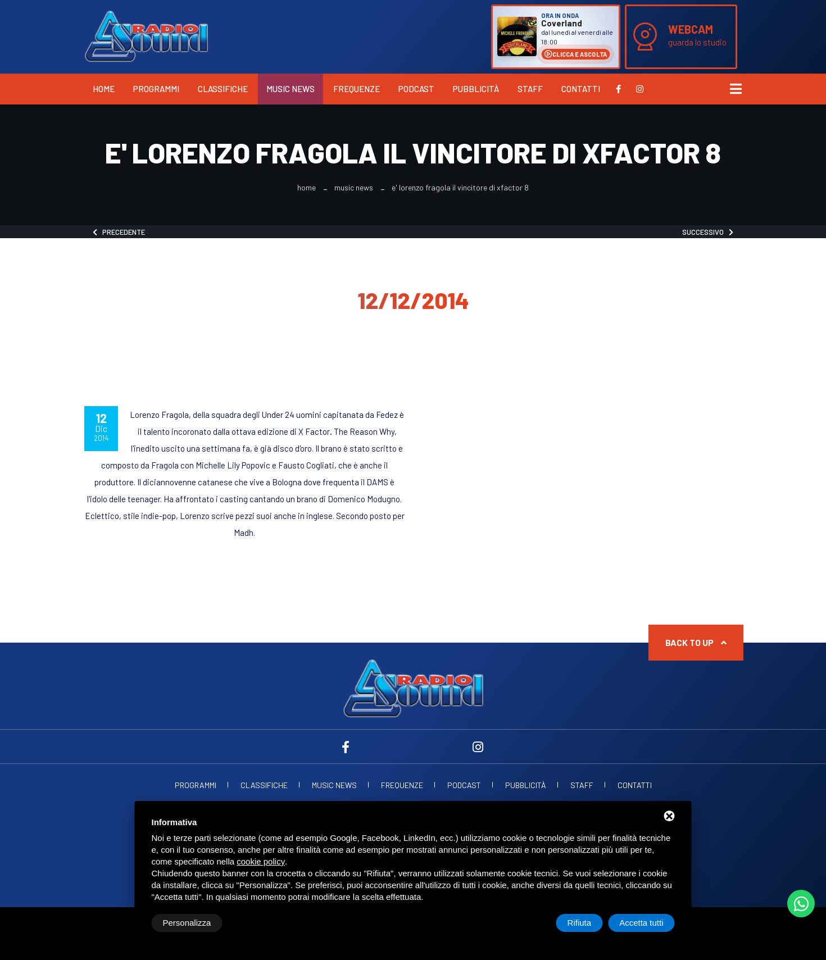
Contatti (580, 89)
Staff (530, 89)
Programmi (156, 89)
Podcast (416, 89)
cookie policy (261, 861)
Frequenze (356, 89)
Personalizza (187, 922)
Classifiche (223, 89)
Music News (290, 89)
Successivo (707, 232)
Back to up (696, 642)
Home (104, 89)
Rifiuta (580, 922)
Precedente (119, 232)
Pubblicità (476, 89)
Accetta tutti (641, 922)
